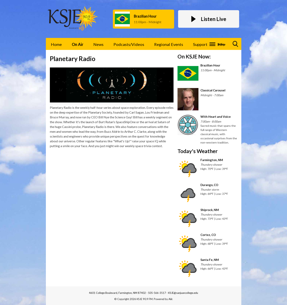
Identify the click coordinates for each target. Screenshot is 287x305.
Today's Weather (198, 151)
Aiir (170, 299)
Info (221, 44)
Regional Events (168, 44)
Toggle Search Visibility (236, 45)
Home (56, 44)
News (98, 44)
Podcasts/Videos (128, 44)
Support (200, 44)
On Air (77, 44)
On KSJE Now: (194, 56)
